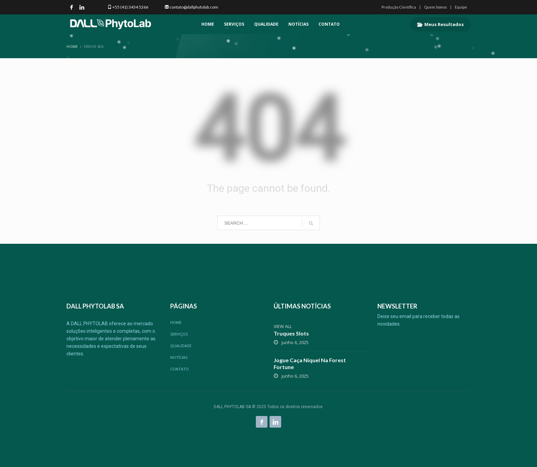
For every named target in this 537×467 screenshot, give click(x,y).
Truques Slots (291, 333)
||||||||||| (156, 7)
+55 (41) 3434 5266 (130, 7)
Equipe (461, 7)
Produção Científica (399, 7)
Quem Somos (435, 7)
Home (72, 46)
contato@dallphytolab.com (194, 7)
